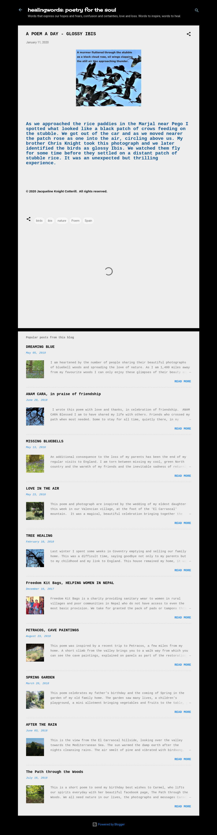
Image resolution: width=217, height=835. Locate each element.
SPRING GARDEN (40, 677)
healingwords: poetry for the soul (72, 10)
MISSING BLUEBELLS (45, 441)
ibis (50, 220)
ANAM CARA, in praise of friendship (63, 394)
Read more (182, 381)
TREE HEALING (39, 536)
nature (62, 220)
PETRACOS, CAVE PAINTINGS (52, 630)
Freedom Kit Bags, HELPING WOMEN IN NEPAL (70, 583)
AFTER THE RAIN (41, 725)
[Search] (196, 11)
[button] (188, 35)
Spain (88, 220)
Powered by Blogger (108, 824)
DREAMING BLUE (40, 347)
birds (39, 220)
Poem (75, 220)
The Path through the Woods (54, 772)
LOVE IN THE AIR (42, 489)
